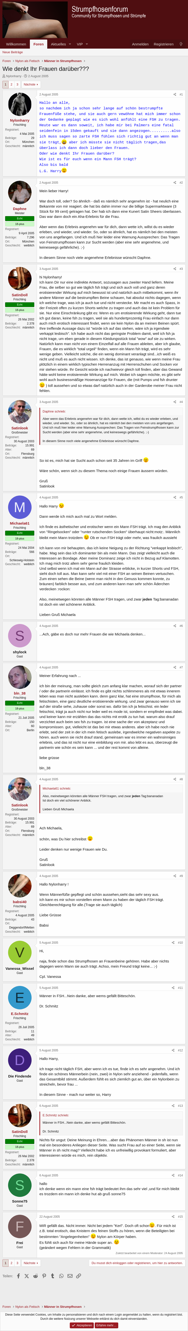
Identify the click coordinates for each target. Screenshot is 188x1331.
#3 (181, 269)
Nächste (29, 84)
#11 (180, 988)
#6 (181, 626)
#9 (181, 876)
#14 (180, 1175)
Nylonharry (14, 76)
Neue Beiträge (12, 52)
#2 (181, 182)
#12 (180, 1050)
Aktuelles (58, 44)
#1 (181, 94)
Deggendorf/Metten (21, 927)
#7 (181, 667)
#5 (181, 497)
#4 (181, 402)
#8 (181, 779)
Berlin (30, 730)
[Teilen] (175, 94)
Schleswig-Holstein (22, 560)
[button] (69, 44)
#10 (180, 942)
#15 (180, 1216)
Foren (39, 44)
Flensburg (27, 453)
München (28, 142)
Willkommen (16, 44)
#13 (180, 1106)
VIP (80, 44)
